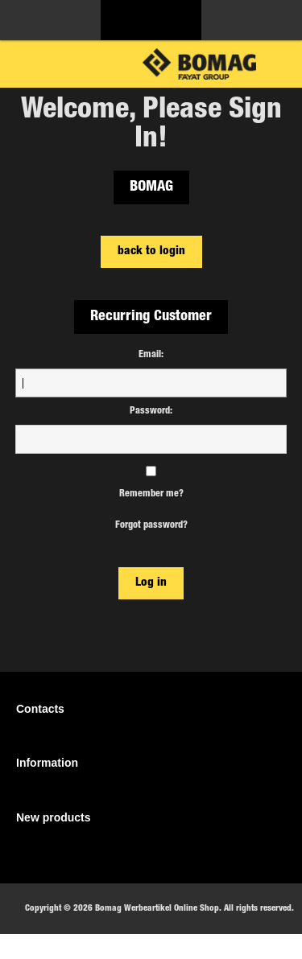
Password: (151, 411)
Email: (151, 355)
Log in (151, 583)
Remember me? (151, 494)
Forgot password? (151, 525)
